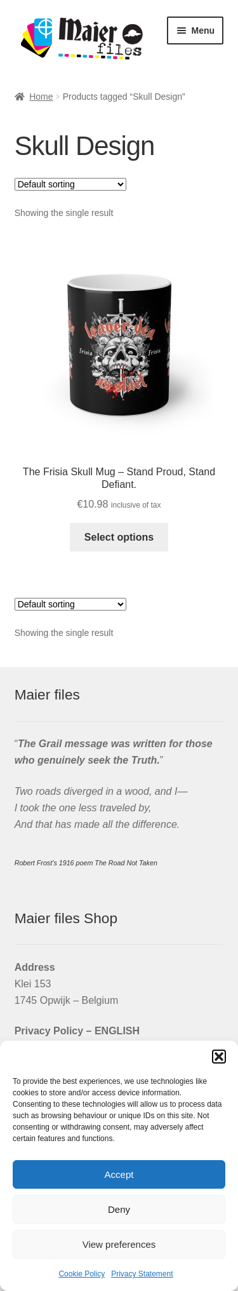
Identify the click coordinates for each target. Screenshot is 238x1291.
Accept (119, 1174)
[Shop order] (70, 184)
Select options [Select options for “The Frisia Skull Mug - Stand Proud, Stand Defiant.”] (119, 537)
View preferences (119, 1244)
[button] (219, 1056)
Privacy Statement (142, 1273)
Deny (119, 1209)
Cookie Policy (81, 1273)
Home (41, 96)
